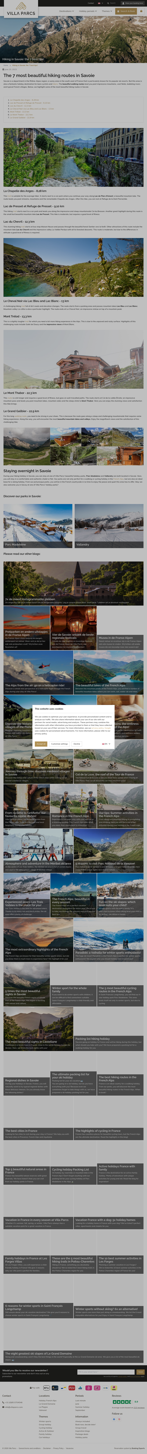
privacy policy (98, 728)
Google (108, 728)
